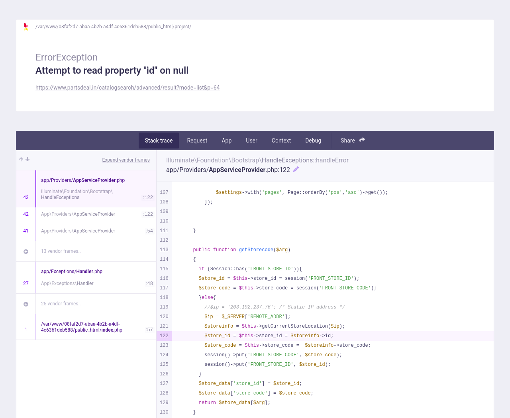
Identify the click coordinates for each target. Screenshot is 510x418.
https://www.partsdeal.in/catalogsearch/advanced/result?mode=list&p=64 (127, 87)
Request (197, 140)
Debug (313, 140)
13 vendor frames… (61, 251)
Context (281, 140)
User (251, 140)
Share (353, 140)
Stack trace (159, 140)
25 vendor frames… (61, 304)
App (226, 140)
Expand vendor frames (126, 160)
